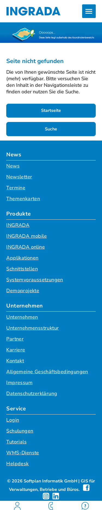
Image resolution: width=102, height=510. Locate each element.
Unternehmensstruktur (32, 328)
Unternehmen (24, 305)
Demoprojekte (22, 290)
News (13, 154)
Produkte (18, 213)
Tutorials (16, 442)
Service (16, 408)
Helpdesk (17, 463)
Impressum (19, 382)
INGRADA (17, 225)
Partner (15, 339)
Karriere (15, 350)
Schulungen (19, 431)
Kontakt (15, 360)
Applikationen (22, 258)
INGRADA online (25, 247)
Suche (51, 129)
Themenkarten (23, 198)
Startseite (51, 111)
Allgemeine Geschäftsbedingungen (47, 371)
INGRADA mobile (26, 236)
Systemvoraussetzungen (34, 279)
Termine (15, 187)
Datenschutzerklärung (31, 393)
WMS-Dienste (22, 452)
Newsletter (19, 177)
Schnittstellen (22, 269)
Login (12, 420)
